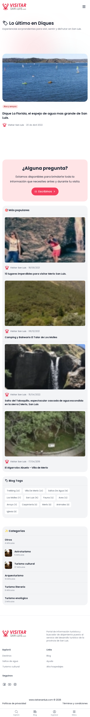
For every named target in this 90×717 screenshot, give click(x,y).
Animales (62, 504)
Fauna (48, 497)
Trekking (13, 490)
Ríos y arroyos (10, 106)
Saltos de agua (10, 661)
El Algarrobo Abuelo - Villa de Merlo (26, 467)
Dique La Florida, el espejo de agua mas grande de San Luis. (44, 115)
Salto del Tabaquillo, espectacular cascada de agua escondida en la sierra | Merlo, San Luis (44, 402)
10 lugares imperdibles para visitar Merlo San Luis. (35, 274)
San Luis (32, 497)
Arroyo (12, 504)
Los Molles (14, 497)
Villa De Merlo (34, 490)
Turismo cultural (11, 666)
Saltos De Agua (58, 490)
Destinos (6, 655)
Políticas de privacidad (14, 703)
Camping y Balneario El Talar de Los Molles (31, 337)
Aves (63, 497)
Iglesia (12, 511)
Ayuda (50, 661)
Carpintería (29, 504)
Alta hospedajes (55, 666)
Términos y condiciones (75, 703)
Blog (49, 655)
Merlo (46, 504)
